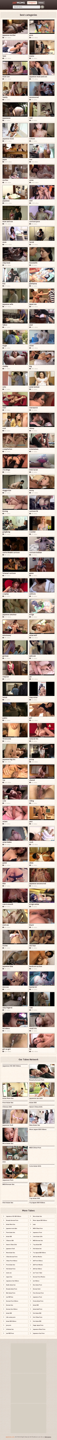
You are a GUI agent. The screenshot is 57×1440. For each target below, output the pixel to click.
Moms (18, 2)
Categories (32, 2)
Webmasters (48, 1437)
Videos (41, 2)
